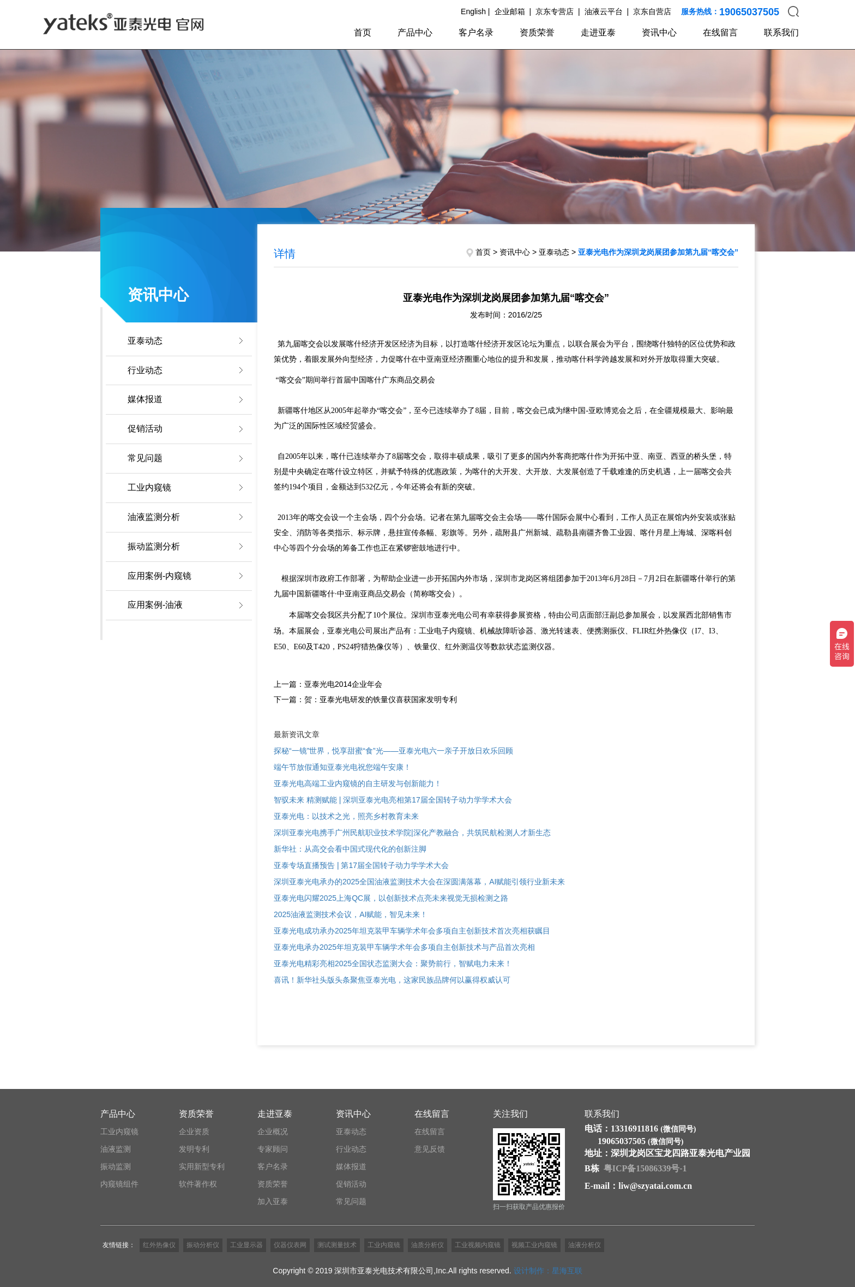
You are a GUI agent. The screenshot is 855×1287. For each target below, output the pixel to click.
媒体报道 (145, 399)
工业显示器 (246, 1245)
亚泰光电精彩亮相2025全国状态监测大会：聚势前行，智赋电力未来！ (393, 963)
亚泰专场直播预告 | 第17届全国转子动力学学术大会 (361, 865)
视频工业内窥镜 (534, 1245)
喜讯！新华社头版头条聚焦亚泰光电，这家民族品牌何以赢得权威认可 (392, 979)
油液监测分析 (154, 517)
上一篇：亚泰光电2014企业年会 (328, 684)
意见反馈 (429, 1149)
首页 (362, 32)
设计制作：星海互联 (548, 1270)
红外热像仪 (159, 1245)
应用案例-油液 (155, 604)
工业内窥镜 (149, 487)
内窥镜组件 (119, 1184)
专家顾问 (272, 1149)
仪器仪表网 (290, 1245)
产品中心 (415, 32)
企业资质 (194, 1131)
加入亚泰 (272, 1201)
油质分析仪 (427, 1245)
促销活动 (145, 428)
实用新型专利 (202, 1166)
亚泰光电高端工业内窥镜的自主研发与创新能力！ (358, 783)
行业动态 (145, 370)
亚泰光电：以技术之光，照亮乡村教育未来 (346, 816)
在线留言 (720, 32)
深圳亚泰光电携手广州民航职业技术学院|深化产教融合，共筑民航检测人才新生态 (412, 832)
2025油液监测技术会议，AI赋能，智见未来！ (351, 914)
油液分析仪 (584, 1245)
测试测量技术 (337, 1245)
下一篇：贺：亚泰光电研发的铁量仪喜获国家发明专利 (365, 699)
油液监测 (115, 1149)
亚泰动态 (145, 340)
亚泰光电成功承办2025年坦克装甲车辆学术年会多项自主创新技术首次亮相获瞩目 (412, 930)
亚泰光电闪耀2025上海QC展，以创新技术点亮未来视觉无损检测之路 (391, 898)
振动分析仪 (202, 1245)
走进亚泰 (598, 32)
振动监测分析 (154, 546)
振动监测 (115, 1166)
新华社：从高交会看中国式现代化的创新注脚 (350, 849)
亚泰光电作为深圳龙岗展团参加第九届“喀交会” (658, 252)
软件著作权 (198, 1184)
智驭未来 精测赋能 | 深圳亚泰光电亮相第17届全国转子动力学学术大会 (393, 799)
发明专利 (194, 1149)
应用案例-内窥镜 (159, 575)
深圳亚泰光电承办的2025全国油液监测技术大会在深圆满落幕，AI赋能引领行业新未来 (419, 881)
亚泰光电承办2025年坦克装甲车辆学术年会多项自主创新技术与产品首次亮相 (404, 947)
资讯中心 (659, 32)
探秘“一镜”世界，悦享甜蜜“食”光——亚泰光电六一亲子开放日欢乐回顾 (393, 750)
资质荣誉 (537, 32)
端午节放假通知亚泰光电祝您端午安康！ (342, 767)
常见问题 (145, 458)
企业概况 (272, 1131)
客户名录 (476, 32)
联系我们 (781, 32)
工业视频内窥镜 (478, 1245)
